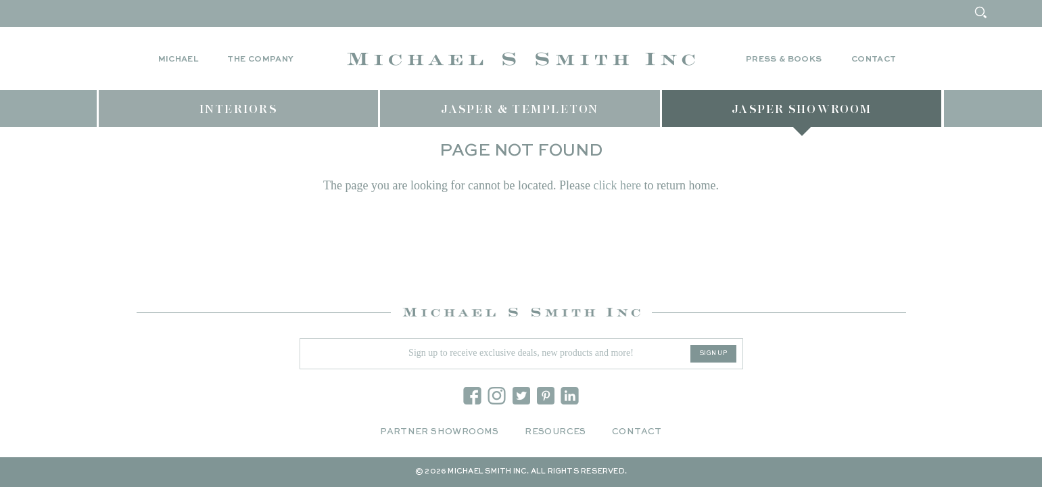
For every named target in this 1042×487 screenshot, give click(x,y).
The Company (260, 59)
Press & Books (784, 59)
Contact (874, 59)
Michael (178, 59)
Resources (555, 431)
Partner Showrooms (439, 431)
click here (616, 185)
